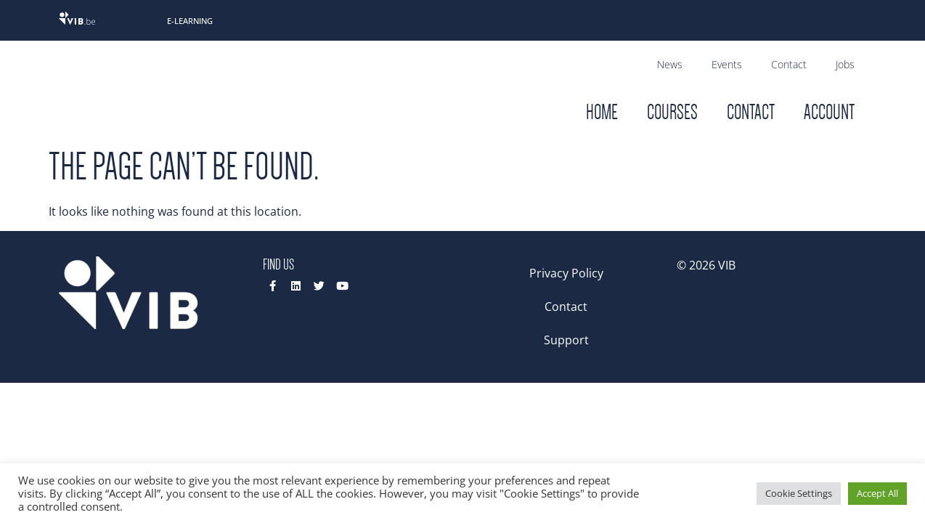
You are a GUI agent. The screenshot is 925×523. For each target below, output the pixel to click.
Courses (672, 112)
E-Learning (190, 20)
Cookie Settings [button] (798, 493)
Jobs (845, 64)
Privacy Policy (566, 273)
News (669, 64)
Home (602, 112)
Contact (789, 64)
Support (566, 340)
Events (727, 64)
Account (829, 112)
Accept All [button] (877, 493)
